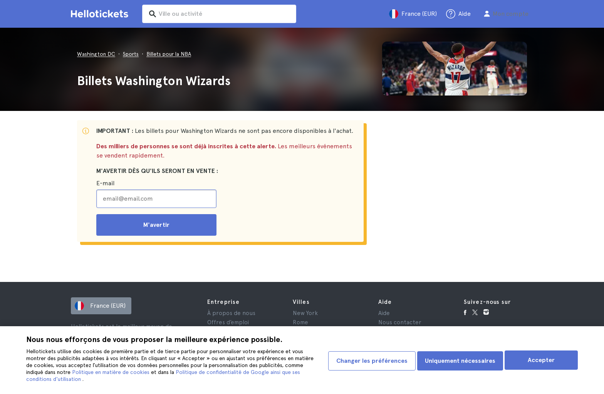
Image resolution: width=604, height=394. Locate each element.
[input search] (230, 14)
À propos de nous (231, 313)
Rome (300, 322)
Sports (131, 54)
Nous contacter (399, 322)
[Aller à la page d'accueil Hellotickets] (101, 14)
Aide (384, 313)
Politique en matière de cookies (131, 372)
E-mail (105, 183)
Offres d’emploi (228, 322)
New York (305, 313)
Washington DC (96, 54)
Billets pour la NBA (168, 54)
